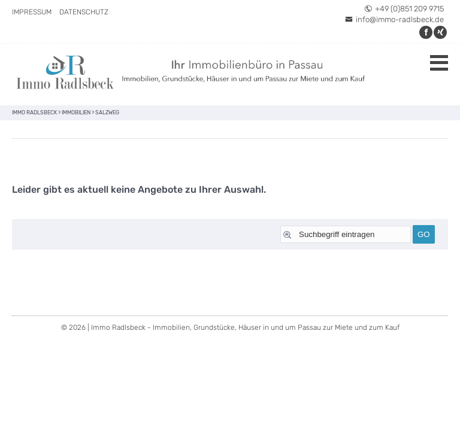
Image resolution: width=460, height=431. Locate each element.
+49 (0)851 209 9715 (404, 8)
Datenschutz (83, 12)
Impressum (32, 12)
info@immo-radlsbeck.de (394, 19)
